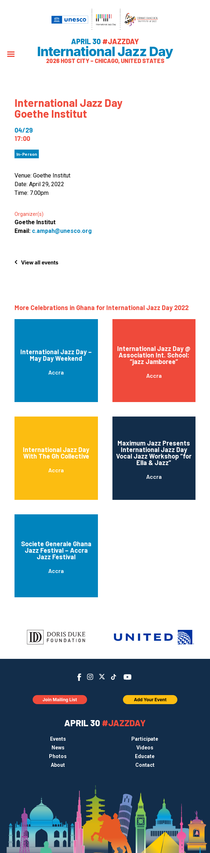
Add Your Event (150, 699)
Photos (58, 756)
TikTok (113, 677)
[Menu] (11, 54)
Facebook (79, 677)
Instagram (90, 676)
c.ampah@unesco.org (62, 230)
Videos (144, 747)
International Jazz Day (105, 51)
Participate (144, 739)
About (58, 765)
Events (58, 739)
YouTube (127, 677)
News (58, 747)
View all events (39, 262)
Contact (145, 765)
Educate (145, 756)
